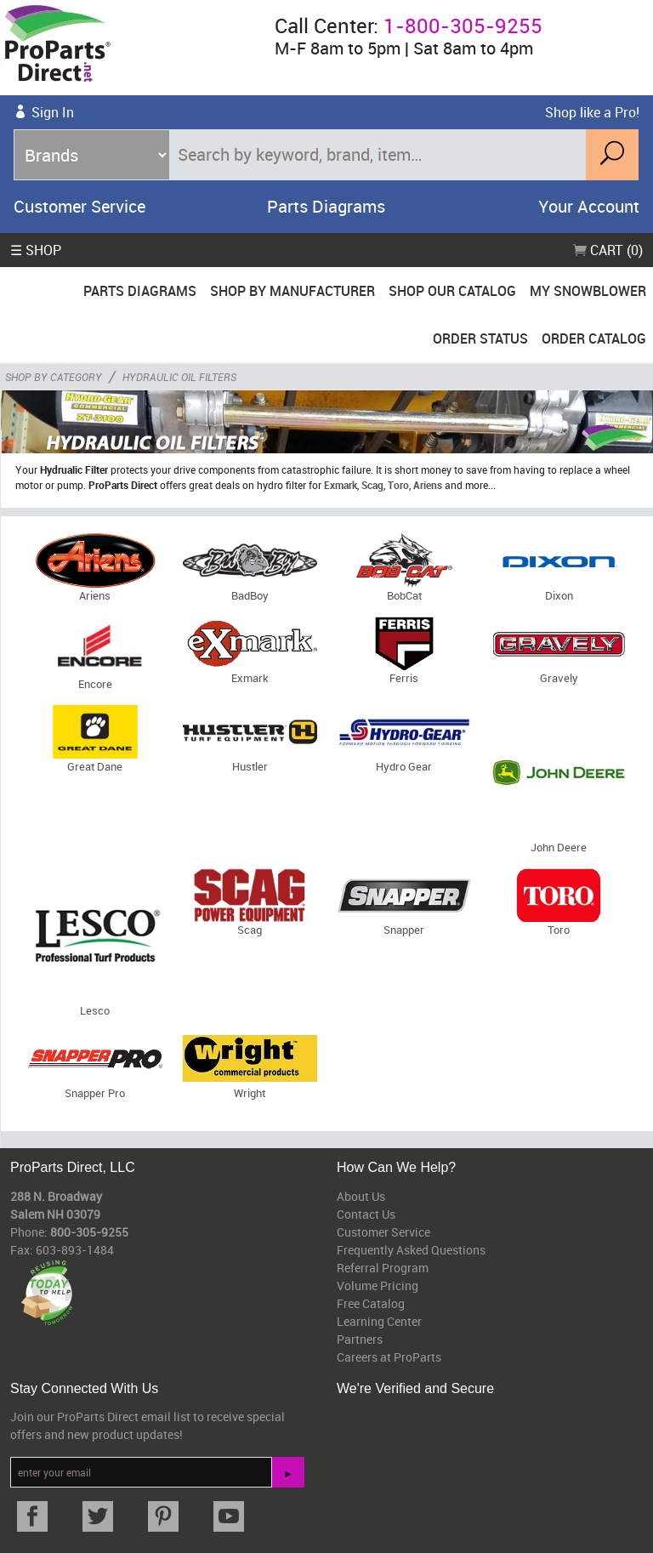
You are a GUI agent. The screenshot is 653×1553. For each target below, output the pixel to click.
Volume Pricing (377, 1285)
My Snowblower (588, 291)
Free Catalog (371, 1303)
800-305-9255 (89, 1232)
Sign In (52, 112)
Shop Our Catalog (452, 291)
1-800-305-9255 (462, 25)
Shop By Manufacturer (292, 291)
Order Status (480, 338)
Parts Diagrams (326, 206)
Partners (360, 1339)
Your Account (588, 206)
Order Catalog (594, 338)
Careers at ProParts (389, 1357)
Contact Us (366, 1214)
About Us (361, 1196)
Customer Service (79, 206)
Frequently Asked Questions (411, 1250)
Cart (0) (608, 250)
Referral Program (383, 1268)
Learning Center (379, 1321)
